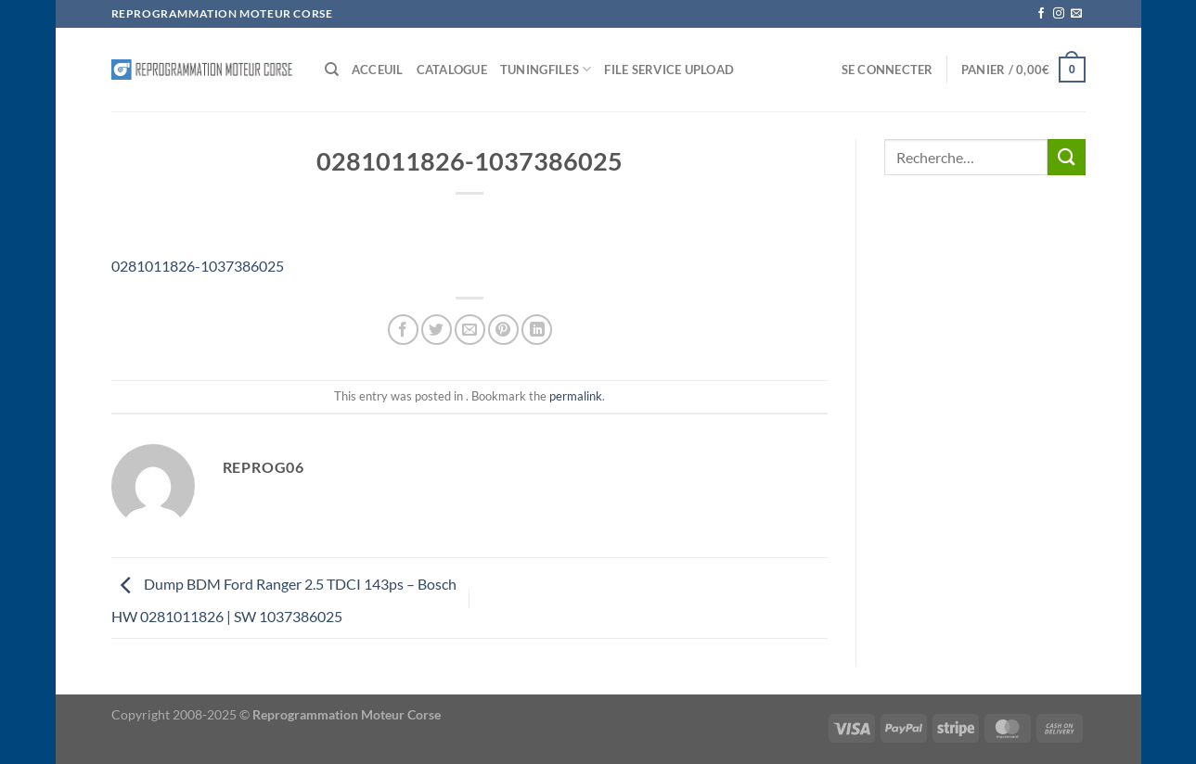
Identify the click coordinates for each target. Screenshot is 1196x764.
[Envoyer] (1066, 157)
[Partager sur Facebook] (403, 329)
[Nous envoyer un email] (1076, 13)
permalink (575, 395)
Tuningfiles (545, 69)
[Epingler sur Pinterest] (503, 329)
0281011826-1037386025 (197, 265)
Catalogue (452, 69)
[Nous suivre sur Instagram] (1058, 13)
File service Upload (669, 69)
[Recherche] (332, 69)
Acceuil (378, 69)
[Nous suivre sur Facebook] (1041, 13)
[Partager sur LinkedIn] (536, 329)
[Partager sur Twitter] (436, 329)
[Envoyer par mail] (470, 329)
